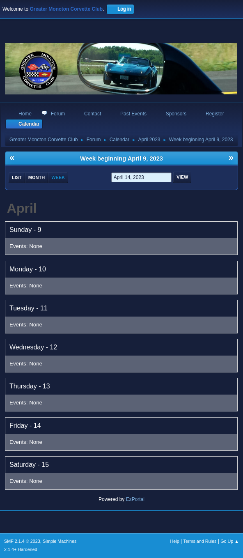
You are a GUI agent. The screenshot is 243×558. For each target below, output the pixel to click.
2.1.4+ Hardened (20, 549)
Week (58, 177)
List (17, 177)
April (22, 208)
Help (174, 541)
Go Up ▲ (229, 541)
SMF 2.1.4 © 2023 (22, 541)
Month (36, 177)
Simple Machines (59, 541)
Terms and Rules (200, 541)
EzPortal (135, 499)
